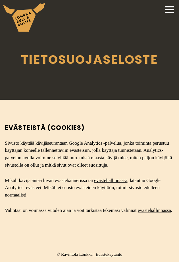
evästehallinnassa (110, 180)
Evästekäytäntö (108, 254)
